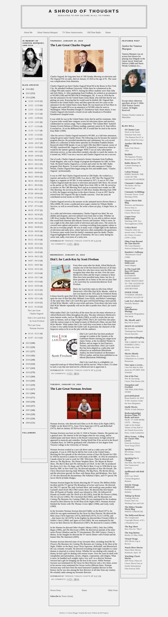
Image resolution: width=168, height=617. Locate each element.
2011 (28, 393)
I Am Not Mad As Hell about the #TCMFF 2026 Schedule (135, 370)
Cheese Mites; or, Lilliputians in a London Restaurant (134, 358)
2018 (28, 364)
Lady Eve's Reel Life (134, 301)
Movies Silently (131, 353)
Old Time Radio (94, 32)
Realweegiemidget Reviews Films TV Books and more (133, 415)
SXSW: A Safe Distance (134, 409)
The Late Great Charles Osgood (70, 45)
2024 (28, 97)
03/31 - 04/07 (34, 265)
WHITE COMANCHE (134, 511)
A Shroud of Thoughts (84, 11)
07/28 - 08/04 (34, 193)
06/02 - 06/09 (34, 227)
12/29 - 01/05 (34, 101)
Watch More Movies (134, 547)
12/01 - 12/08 (34, 118)
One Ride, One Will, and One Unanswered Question (134, 465)
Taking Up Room (132, 496)
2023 (28, 343)
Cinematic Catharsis (134, 183)
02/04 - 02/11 (34, 298)
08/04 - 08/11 (34, 189)
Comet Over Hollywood (130, 217)
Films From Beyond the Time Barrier (134, 242)
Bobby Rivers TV (132, 163)
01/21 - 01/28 (34, 307)
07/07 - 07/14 (34, 206)
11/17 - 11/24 (34, 126)
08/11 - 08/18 (34, 185)
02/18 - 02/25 (34, 290)
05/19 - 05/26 (34, 235)
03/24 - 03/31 (34, 269)
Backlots (128, 154)
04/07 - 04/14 (34, 261)
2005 (28, 418)
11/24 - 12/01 (34, 122)
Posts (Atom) (67, 596)
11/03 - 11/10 (34, 135)
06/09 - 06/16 (34, 223)
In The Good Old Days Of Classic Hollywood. (132, 271)
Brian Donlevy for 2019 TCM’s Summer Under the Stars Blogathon (134, 400)
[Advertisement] (84, 23)
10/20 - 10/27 (34, 143)
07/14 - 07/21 (34, 202)
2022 (28, 347)
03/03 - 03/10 (34, 282)
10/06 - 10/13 (34, 151)
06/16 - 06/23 (34, 219)
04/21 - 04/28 (34, 252)
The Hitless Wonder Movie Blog (133, 508)
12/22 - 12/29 (34, 105)
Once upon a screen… (134, 365)
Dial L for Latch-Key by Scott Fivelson (74, 259)
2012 (28, 389)
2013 (28, 385)
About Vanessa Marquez (47, 32)
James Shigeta (130, 265)
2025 (28, 93)
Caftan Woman (131, 172)
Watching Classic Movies (132, 557)
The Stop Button (132, 533)
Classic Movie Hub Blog (133, 201)
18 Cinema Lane (132, 130)
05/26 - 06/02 (34, 231)
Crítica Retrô (131, 227)
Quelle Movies (131, 407)
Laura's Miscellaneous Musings (131, 309)
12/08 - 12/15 (34, 114)
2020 (28, 355)
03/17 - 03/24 (34, 273)
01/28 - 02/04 (34, 302)
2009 (28, 402)
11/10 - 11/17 (34, 130)
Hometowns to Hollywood (131, 262)
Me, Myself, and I (132, 320)
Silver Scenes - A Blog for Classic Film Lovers (134, 438)
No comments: (59, 244)
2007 (28, 410)
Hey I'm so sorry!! (132, 322)
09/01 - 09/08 (34, 172)
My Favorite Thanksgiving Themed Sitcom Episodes (134, 331)
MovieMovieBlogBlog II (134, 338)
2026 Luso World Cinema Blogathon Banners (132, 478)
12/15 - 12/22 (34, 109)
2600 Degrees (104, 613)
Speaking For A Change (132, 459)
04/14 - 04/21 (34, 256)
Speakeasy (129, 449)
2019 (28, 360)
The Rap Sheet (131, 526)
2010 (28, 397)
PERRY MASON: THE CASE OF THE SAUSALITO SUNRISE (135, 177)
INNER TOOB (131, 292)
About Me (28, 32)
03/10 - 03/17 (34, 277)
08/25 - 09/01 (34, 177)
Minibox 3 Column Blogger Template (72, 613)
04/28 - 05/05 (34, 248)
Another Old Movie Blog (133, 144)
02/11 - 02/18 (34, 294)
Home (108, 32)
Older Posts (113, 590)
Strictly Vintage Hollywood (132, 486)
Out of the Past (131, 376)
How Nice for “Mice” (133, 529)
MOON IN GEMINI (134, 326)
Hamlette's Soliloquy (134, 252)
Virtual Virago (131, 539)
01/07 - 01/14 (34, 338)
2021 (28, 351)
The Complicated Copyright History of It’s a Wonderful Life (135, 520)
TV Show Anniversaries (72, 32)
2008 (28, 406)
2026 (28, 89)
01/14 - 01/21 (34, 333)
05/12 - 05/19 (34, 240)
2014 (28, 381)
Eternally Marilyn (132, 303)
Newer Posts (55, 590)
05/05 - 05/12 (34, 244)
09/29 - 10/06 (34, 156)
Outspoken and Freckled (131, 386)
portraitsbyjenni (132, 396)
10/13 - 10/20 (34, 147)
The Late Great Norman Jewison (70, 388)
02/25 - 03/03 (34, 286)
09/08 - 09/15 (34, 168)
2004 (28, 423)
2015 (28, 376)
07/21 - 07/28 (34, 198)
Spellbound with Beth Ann (134, 472)
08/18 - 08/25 (34, 181)
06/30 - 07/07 (34, 210)
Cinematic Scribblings (135, 192)
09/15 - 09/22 (34, 164)
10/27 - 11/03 (34, 139)
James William (92, 613)
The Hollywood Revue (135, 515)
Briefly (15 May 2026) (134, 535)
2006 (28, 414)
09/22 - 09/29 (34, 160)
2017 (28, 368)
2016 (28, 372)
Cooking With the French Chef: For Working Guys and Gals (134, 500)
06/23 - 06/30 (34, 214)
